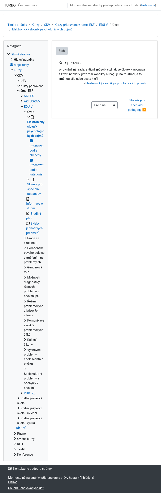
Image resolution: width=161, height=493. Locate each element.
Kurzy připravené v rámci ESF (75, 25)
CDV (47, 25)
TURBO (10, 5)
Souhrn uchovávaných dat (26, 488)
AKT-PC (29, 96)
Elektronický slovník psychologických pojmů (42, 29)
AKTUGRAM (32, 101)
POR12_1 (30, 393)
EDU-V (103, 25)
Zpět (62, 51)
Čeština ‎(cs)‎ (26, 5)
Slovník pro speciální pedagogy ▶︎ (137, 104)
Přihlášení (148, 5)
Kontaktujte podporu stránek (30, 469)
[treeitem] (26, 254)
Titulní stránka (17, 25)
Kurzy (36, 25)
